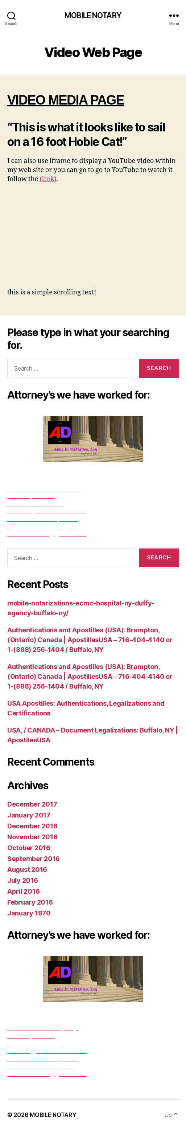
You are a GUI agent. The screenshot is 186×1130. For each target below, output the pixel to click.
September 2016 (33, 858)
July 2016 (22, 880)
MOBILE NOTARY (93, 15)
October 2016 (28, 848)
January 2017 (28, 815)
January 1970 (29, 913)
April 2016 (23, 891)
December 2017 (32, 804)
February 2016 (30, 902)
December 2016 (32, 826)
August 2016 (27, 869)
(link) (48, 179)
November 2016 (32, 837)
